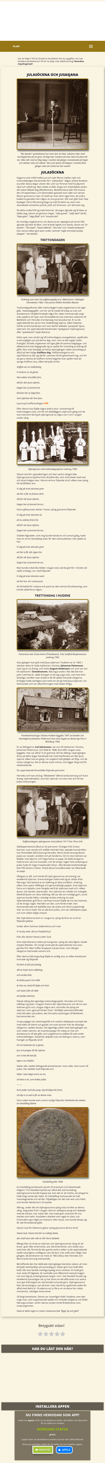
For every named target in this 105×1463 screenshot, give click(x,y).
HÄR (46, 403)
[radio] (40, 1334)
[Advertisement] (52, 20)
